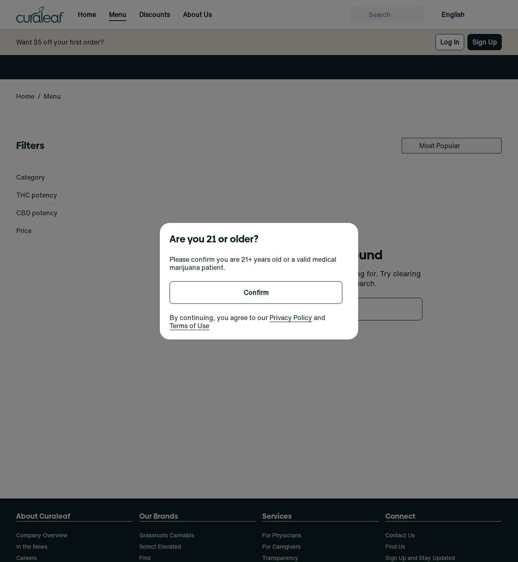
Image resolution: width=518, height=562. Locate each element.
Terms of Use (189, 326)
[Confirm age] (256, 292)
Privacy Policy (291, 317)
